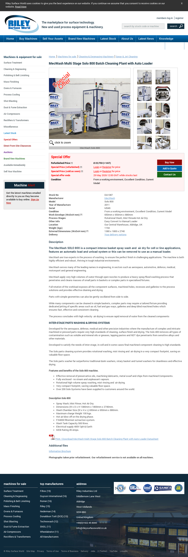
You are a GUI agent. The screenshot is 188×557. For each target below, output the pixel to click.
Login (96, 166)
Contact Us (175, 46)
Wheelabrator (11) (49, 531)
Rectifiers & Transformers (16, 120)
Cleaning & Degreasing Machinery (96, 56)
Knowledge (166, 38)
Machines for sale (67, 56)
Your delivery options (115, 234)
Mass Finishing (11, 81)
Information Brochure (60, 451)
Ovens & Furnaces (12, 88)
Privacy (40, 551)
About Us (127, 38)
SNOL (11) (45, 526)
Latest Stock (108, 38)
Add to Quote (169, 168)
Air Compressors (12, 113)
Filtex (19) (45, 490)
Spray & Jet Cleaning (127, 56)
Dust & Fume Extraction (15, 107)
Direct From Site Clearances (17, 145)
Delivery (84, 551)
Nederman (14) (47, 511)
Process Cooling (12, 94)
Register (106, 166)
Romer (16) (46, 501)
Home (10, 38)
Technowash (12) (49, 521)
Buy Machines (28, 38)
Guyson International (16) (53, 496)
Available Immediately (14, 164)
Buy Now (169, 162)
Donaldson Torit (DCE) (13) (54, 516)
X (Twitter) (102, 551)
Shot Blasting (10, 100)
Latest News (146, 38)
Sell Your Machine (12, 171)
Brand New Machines (81, 38)
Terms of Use (52, 551)
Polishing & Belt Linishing (16, 75)
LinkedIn (124, 551)
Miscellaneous (11, 126)
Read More (20, 6)
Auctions (8, 152)
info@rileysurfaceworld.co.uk (91, 528)
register (179, 18)
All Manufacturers (49, 536)
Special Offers (10, 139)
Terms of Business (69, 551)
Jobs (93, 551)
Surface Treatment (13, 62)
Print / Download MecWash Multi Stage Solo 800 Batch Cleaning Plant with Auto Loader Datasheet (106, 438)
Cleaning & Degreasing (15, 69)
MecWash (109, 198)
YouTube (114, 551)
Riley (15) (45, 506)
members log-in (165, 18)
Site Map (30, 551)
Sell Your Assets (53, 38)
